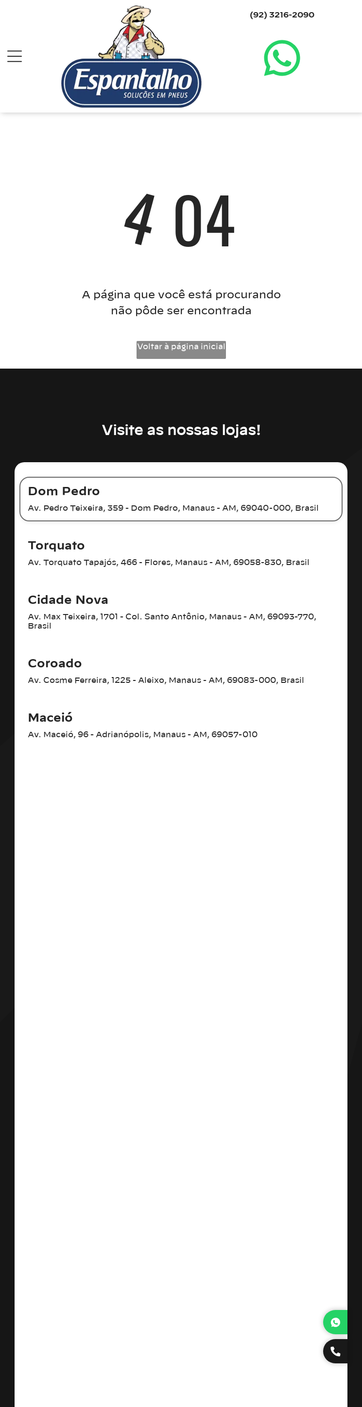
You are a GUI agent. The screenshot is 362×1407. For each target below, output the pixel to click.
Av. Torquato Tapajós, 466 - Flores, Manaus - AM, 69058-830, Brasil (169, 562)
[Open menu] (14, 56)
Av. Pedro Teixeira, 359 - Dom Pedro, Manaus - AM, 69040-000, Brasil (173, 508)
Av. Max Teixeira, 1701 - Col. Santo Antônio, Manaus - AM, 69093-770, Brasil (172, 621)
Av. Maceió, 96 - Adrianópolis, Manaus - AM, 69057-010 (143, 735)
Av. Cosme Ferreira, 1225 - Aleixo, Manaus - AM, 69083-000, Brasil (166, 680)
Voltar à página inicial (181, 347)
